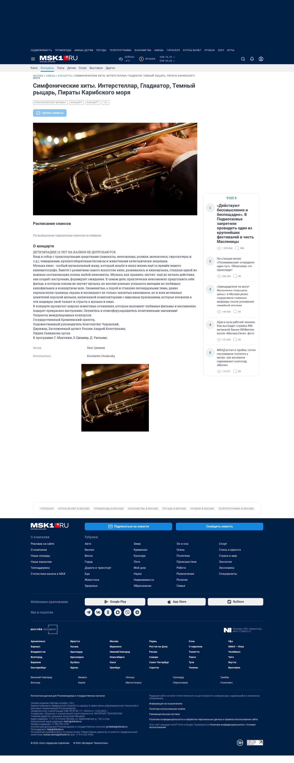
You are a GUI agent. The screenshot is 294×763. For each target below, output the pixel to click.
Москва (38, 76)
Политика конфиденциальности (227, 732)
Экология (225, 569)
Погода (101, 50)
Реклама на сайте (42, 551)
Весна (89, 563)
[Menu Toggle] (33, 59)
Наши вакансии (41, 569)
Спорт (83, 68)
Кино (34, 68)
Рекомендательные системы (164, 721)
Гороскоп (173, 50)
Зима (137, 551)
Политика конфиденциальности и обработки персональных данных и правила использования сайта (203, 727)
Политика (183, 563)
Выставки (96, 68)
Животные (92, 587)
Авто (88, 551)
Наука (138, 581)
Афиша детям (83, 50)
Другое (110, 68)
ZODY (221, 50)
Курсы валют (192, 50)
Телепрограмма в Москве (236, 516)
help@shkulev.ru (55, 737)
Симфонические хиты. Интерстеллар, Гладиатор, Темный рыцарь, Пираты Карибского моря (114, 77)
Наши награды (40, 563)
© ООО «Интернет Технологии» (90, 750)
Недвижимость (41, 50)
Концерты (47, 68)
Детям (71, 68)
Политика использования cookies (167, 716)
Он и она (182, 551)
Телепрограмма (120, 50)
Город (88, 569)
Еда (87, 581)
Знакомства (142, 50)
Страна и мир (228, 563)
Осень (181, 557)
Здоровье (91, 593)
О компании (39, 557)
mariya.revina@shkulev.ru (56, 742)
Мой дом (140, 575)
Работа (181, 575)
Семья (181, 593)
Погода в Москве (174, 516)
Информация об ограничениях (165, 711)
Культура (140, 563)
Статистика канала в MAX (48, 581)
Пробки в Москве (202, 516)
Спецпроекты (228, 581)
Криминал (140, 557)
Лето (137, 569)
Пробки (209, 50)
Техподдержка (40, 575)
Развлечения (185, 581)
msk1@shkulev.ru (73, 729)
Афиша (159, 50)
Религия (182, 587)
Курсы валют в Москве (74, 516)
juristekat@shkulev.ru (117, 734)
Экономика (226, 575)
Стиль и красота (230, 557)
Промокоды (63, 50)
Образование (142, 593)
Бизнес (89, 557)
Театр (60, 68)
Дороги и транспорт (98, 575)
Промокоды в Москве (109, 516)
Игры (230, 50)
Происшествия (186, 569)
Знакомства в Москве (143, 516)
